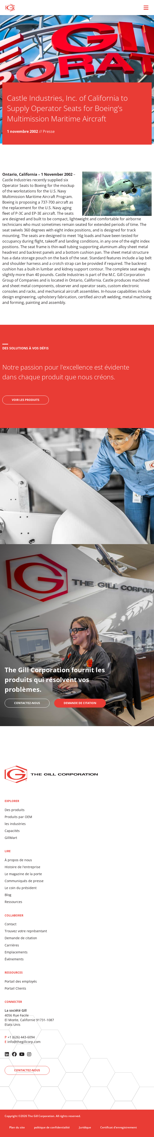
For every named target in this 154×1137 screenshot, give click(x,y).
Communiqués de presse (24, 881)
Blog (8, 895)
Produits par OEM (18, 817)
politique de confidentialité (52, 1127)
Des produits (15, 810)
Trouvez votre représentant (26, 931)
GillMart (11, 837)
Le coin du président (21, 888)
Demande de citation (21, 938)
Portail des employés (21, 981)
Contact (10, 924)
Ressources (13, 902)
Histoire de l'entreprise (22, 867)
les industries (15, 824)
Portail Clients (15, 988)
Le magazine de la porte (23, 874)
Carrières (12, 945)
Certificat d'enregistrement (118, 1127)
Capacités (12, 830)
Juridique (85, 1127)
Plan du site (17, 1127)
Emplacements (16, 952)
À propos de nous (18, 860)
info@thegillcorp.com (24, 1042)
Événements (14, 959)
